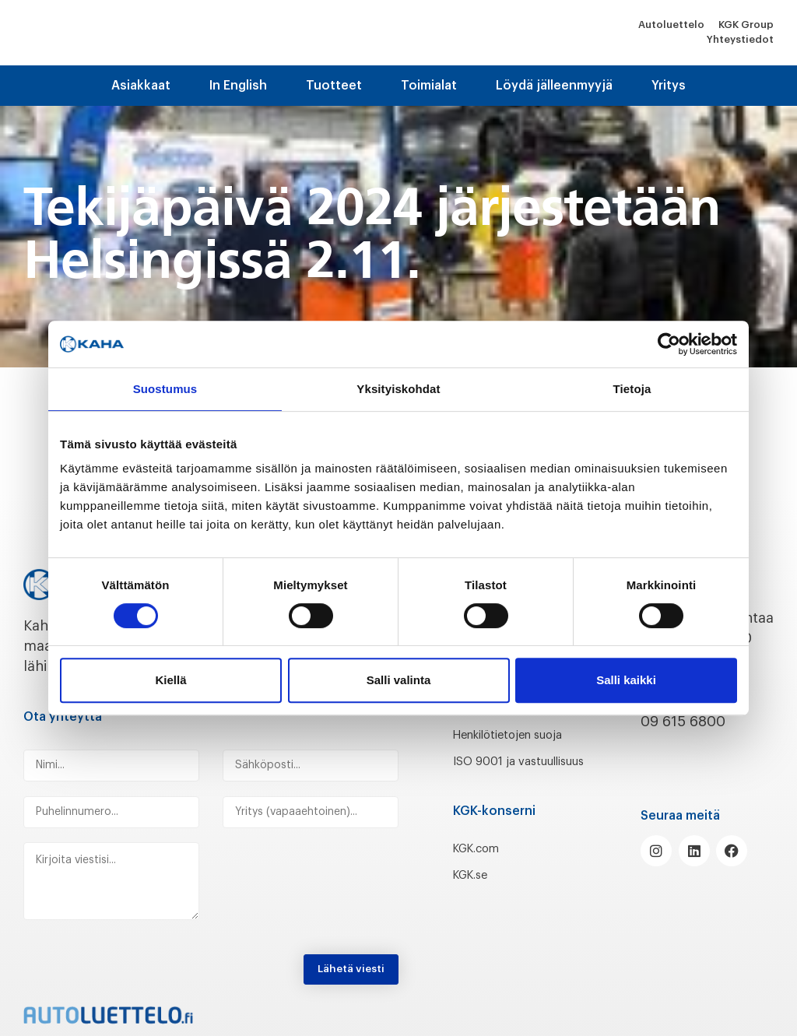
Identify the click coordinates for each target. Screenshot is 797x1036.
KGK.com (483, 888)
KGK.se (476, 915)
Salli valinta (399, 680)
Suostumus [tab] (165, 388)
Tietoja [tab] (632, 388)
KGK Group (746, 24)
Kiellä (170, 680)
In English (238, 85)
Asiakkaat (140, 85)
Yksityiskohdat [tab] (398, 388)
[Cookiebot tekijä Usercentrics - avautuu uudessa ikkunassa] (669, 344)
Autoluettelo (671, 24)
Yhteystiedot (740, 39)
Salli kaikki (626, 680)
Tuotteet (334, 85)
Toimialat (429, 85)
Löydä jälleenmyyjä (554, 85)
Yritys (668, 85)
